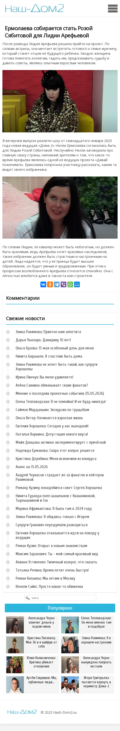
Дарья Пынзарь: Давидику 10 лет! (43, 340)
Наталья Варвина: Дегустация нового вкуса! (52, 434)
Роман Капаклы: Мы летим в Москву (45, 578)
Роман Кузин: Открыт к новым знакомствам (51, 545)
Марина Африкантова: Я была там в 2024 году (54, 508)
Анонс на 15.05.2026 (32, 467)
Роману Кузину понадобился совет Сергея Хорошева (59, 487)
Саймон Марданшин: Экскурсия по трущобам (52, 409)
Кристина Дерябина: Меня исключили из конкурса (56, 458)
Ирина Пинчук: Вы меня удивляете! (44, 377)
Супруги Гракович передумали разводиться (52, 525)
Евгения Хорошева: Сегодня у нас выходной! (52, 426)
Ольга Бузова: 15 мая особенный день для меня (55, 348)
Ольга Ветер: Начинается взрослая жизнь (49, 418)
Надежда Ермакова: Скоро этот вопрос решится (55, 450)
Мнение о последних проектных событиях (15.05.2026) (60, 393)
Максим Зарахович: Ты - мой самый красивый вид (57, 554)
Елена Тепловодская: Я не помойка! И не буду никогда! (61, 401)
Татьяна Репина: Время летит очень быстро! (52, 570)
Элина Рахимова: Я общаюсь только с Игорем (52, 516)
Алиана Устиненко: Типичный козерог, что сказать (56, 562)
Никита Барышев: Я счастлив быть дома (49, 356)
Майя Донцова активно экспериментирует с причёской (61, 442)
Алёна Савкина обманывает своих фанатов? (52, 385)
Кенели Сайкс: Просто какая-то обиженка (49, 586)
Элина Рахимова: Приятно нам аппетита (48, 332)
